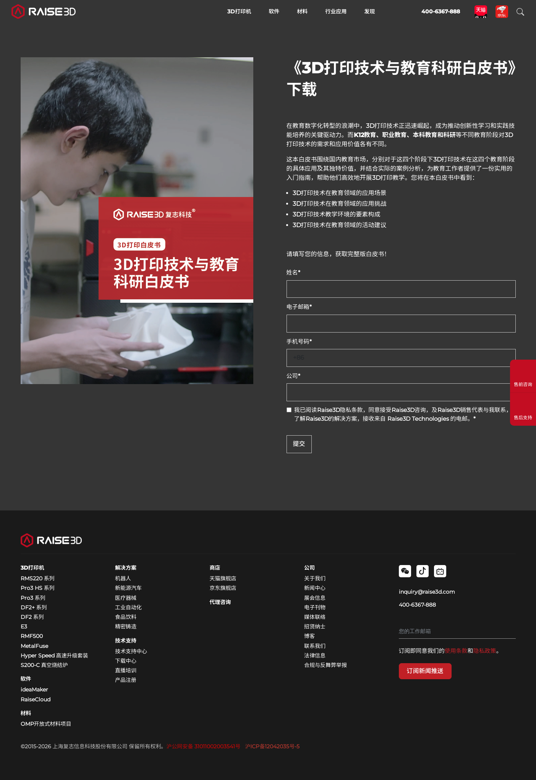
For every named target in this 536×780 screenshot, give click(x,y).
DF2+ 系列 (34, 607)
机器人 (123, 578)
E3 (24, 626)
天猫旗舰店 (223, 578)
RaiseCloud (35, 699)
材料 (26, 713)
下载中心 (125, 660)
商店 (215, 567)
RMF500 (32, 636)
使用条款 (456, 650)
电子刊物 (314, 607)
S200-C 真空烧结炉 (44, 665)
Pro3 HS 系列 (38, 588)
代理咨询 (220, 602)
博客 (309, 636)
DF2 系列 (32, 617)
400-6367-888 (417, 604)
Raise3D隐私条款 (340, 409)
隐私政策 (484, 650)
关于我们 (314, 578)
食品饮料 (125, 617)
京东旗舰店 (223, 588)
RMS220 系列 (38, 578)
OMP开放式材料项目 (46, 723)
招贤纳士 (314, 626)
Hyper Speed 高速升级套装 (54, 655)
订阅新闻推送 (425, 671)
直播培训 (125, 670)
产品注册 (125, 680)
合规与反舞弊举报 (325, 665)
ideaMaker (34, 689)
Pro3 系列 (33, 597)
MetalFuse (34, 646)
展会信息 (314, 597)
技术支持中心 (131, 651)
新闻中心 (314, 588)
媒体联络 (314, 617)
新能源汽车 (128, 588)
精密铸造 (125, 626)
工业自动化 (128, 607)
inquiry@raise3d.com (427, 591)
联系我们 (314, 646)
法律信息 (314, 655)
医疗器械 (125, 597)
